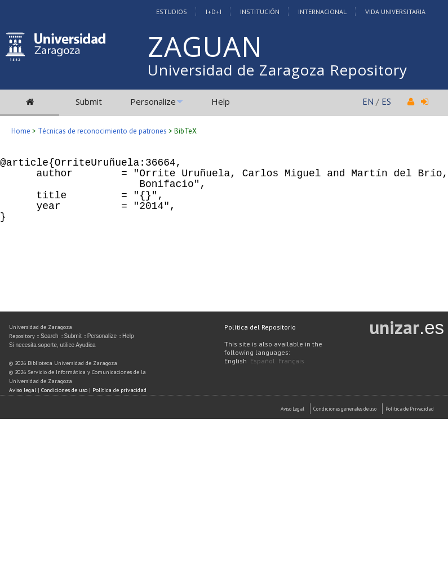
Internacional (322, 11)
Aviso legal (22, 390)
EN (368, 101)
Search (50, 336)
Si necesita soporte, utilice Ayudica (52, 345)
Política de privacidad (119, 390)
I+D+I (213, 11)
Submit (89, 101)
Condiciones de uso (64, 390)
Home (20, 131)
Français (291, 361)
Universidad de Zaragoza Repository (277, 70)
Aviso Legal (292, 409)
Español (262, 361)
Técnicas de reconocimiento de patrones (102, 131)
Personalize (153, 101)
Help (220, 101)
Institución (260, 11)
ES (386, 101)
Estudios (171, 11)
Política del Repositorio (260, 327)
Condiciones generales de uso (344, 409)
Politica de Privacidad (409, 409)
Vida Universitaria (395, 11)
